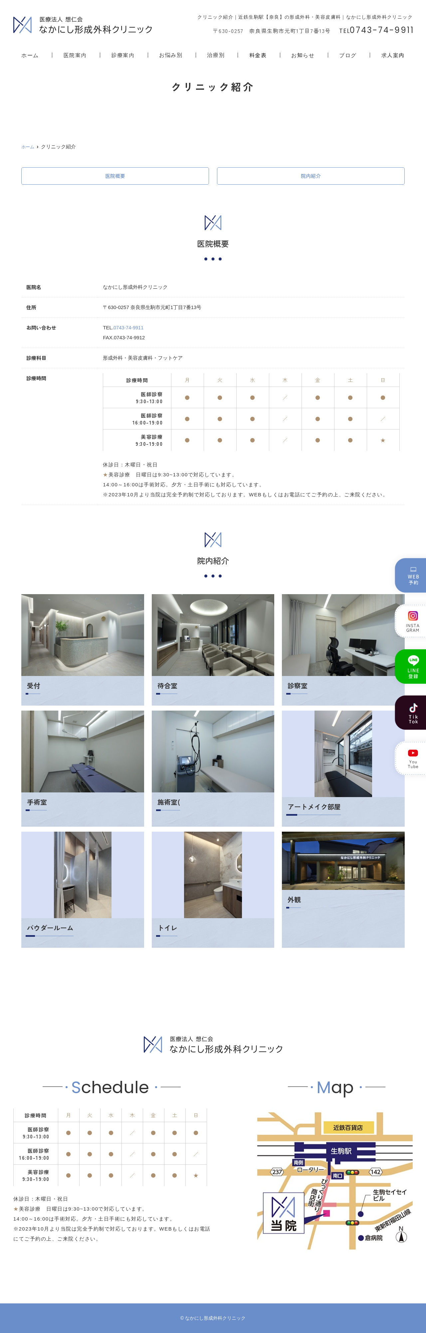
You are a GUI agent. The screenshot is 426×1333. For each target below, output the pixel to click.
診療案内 (122, 55)
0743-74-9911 (128, 327)
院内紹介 (311, 175)
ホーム (30, 55)
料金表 (258, 55)
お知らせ (303, 55)
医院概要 (115, 175)
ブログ (348, 55)
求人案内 (393, 55)
